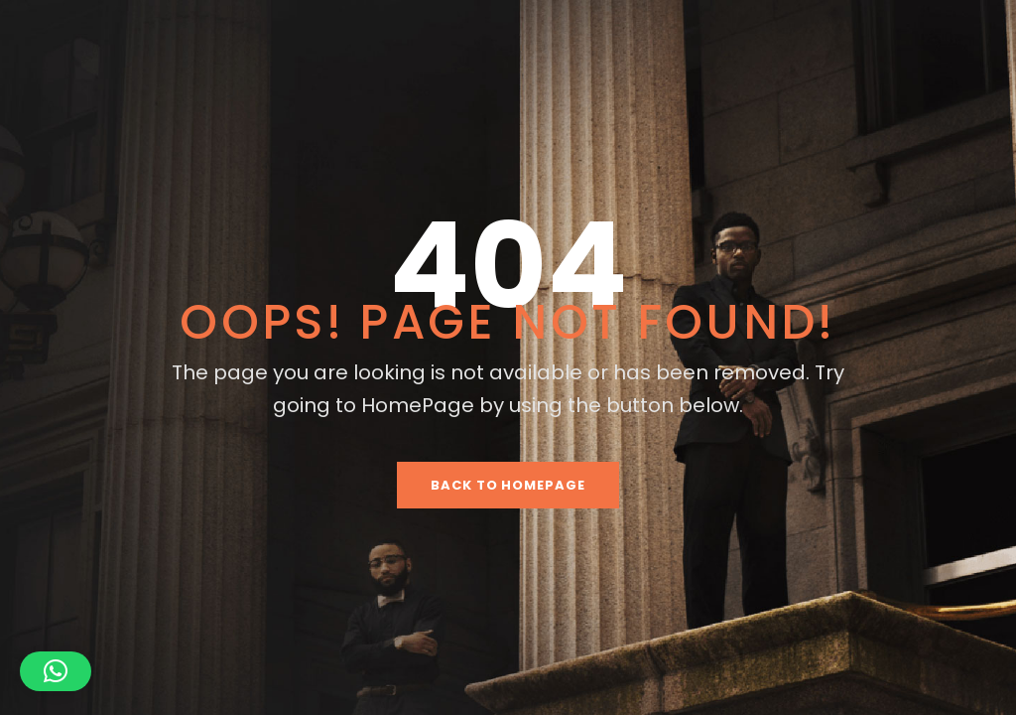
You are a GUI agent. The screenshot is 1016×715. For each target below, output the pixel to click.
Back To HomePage (508, 485)
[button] (55, 671)
